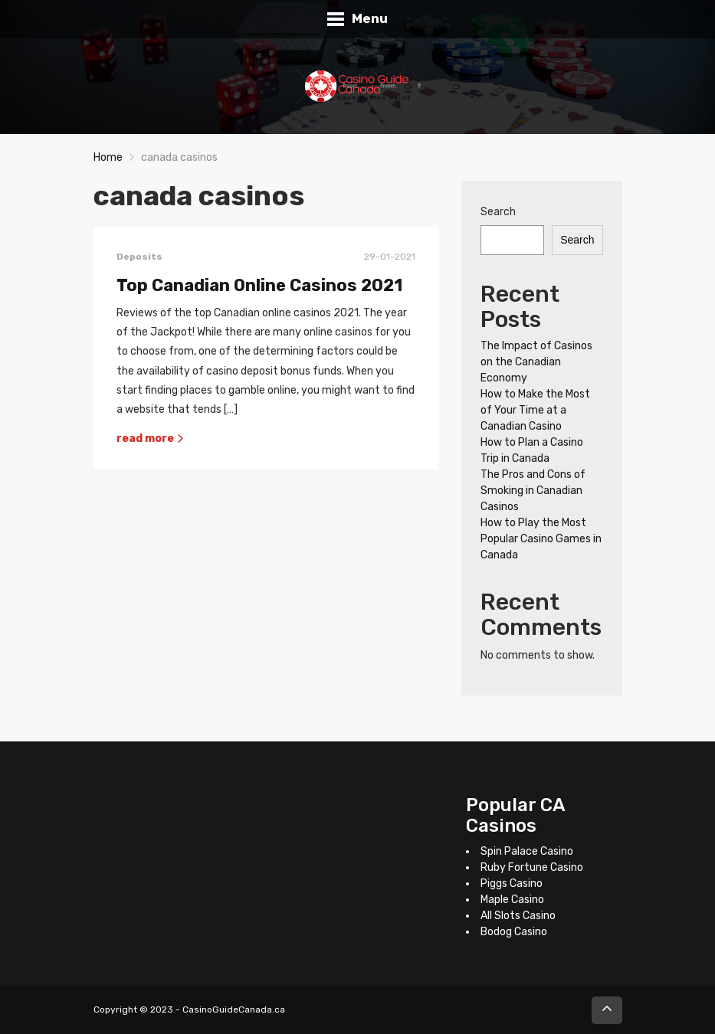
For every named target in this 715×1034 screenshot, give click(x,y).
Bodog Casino (513, 931)
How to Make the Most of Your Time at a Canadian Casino (535, 410)
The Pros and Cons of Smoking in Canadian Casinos (532, 490)
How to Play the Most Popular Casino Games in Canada (541, 538)
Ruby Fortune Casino (531, 867)
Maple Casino (512, 899)
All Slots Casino (518, 915)
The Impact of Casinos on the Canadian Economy (536, 361)
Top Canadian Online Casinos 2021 (259, 285)
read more (150, 438)
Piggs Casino (511, 883)
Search (498, 211)
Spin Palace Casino (526, 851)
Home (108, 157)
